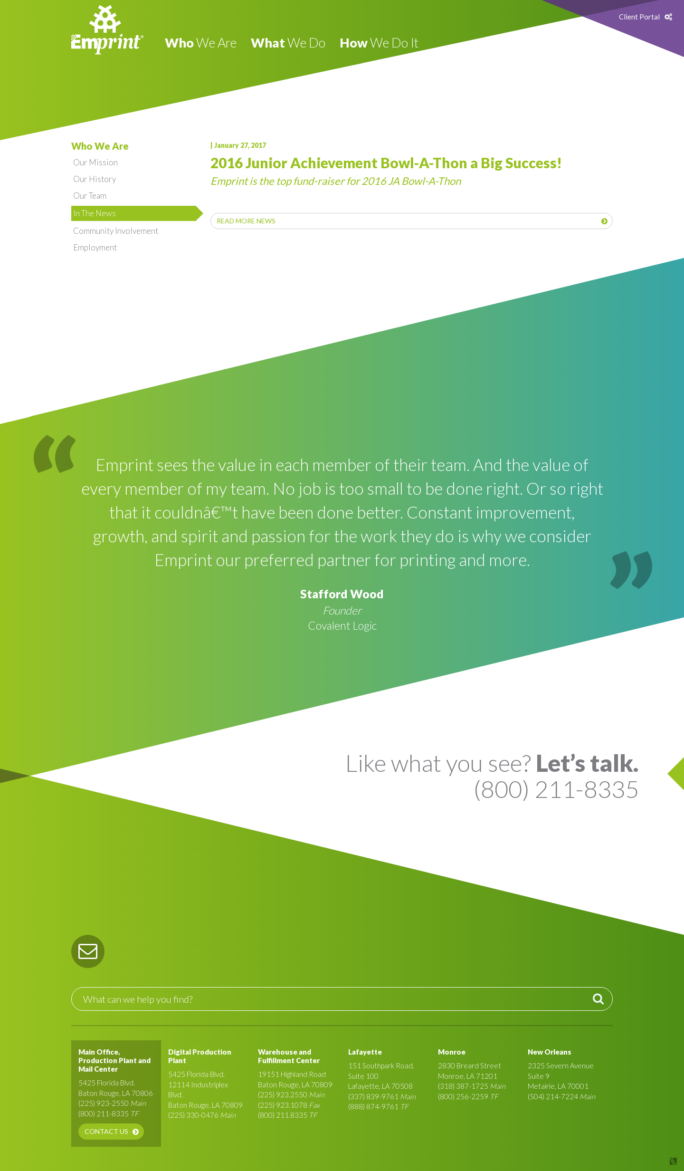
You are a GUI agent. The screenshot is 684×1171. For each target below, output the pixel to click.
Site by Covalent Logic (649, 1161)
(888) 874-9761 (373, 1106)
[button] (87, 951)
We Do (288, 42)
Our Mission (95, 162)
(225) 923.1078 (282, 1105)
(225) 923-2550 (103, 1103)
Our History (94, 179)
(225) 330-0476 (193, 1115)
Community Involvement (115, 231)
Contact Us (106, 1131)
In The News (94, 213)
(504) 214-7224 (553, 1096)
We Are (201, 42)
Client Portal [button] (639, 16)
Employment (95, 247)
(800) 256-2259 (463, 1096)
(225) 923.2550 (282, 1094)
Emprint (107, 30)
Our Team (89, 196)
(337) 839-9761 (373, 1096)
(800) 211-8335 (103, 1113)
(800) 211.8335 (282, 1115)
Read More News (246, 221)
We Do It (379, 42)
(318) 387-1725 (463, 1086)
